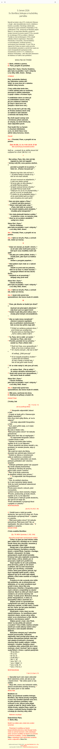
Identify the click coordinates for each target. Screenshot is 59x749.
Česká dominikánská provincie (30, 747)
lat (5, 2)
